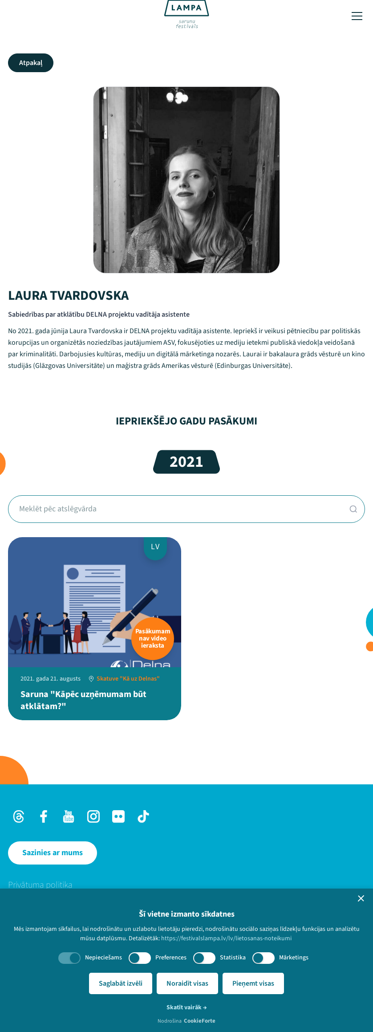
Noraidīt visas (187, 983)
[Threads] (18, 816)
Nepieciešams (103, 957)
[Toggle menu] (357, 16)
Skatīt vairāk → (186, 1007)
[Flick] (118, 816)
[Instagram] (93, 816)
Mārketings (293, 957)
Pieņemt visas (253, 983)
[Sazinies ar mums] (52, 853)
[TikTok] (143, 816)
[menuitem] (186, 885)
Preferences (170, 957)
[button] (361, 898)
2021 (186, 461)
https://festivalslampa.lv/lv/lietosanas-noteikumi (226, 938)
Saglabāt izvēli (120, 983)
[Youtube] (68, 816)
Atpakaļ (30, 63)
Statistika (233, 957)
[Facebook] (43, 816)
